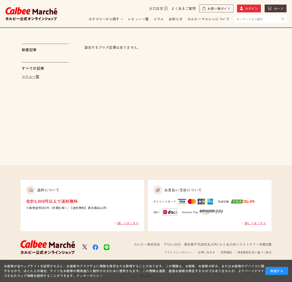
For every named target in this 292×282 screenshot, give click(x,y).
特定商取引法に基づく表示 (254, 252)
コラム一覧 (30, 76)
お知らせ (176, 18)
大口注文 (156, 8)
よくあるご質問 (183, 8)
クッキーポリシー (89, 275)
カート (279, 8)
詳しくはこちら (128, 223)
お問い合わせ (206, 252)
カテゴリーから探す (104, 18)
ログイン (251, 8)
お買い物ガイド (218, 8)
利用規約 (226, 252)
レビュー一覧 (138, 18)
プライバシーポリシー (178, 252)
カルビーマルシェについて (208, 18)
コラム (158, 18)
